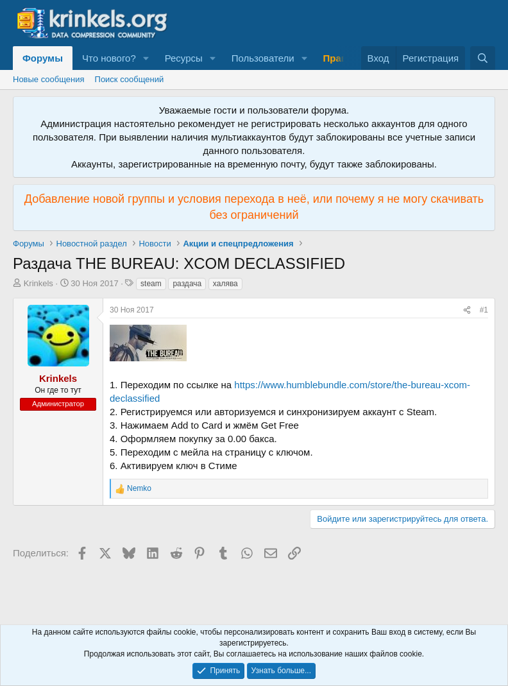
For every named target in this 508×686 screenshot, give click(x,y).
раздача (187, 283)
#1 (484, 309)
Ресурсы (184, 58)
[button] (146, 58)
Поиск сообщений (129, 79)
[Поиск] (482, 58)
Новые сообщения (49, 79)
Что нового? (109, 58)
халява (225, 283)
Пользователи (263, 58)
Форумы (42, 58)
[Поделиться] (467, 310)
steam (151, 283)
